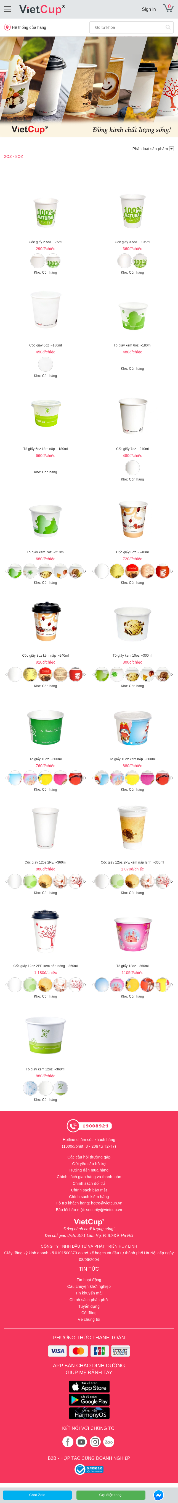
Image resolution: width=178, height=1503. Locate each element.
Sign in (149, 9)
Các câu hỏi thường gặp (88, 1157)
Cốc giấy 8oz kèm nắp (45, 655)
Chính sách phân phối (89, 1300)
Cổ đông (89, 1313)
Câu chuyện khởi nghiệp (89, 1286)
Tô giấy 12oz (132, 966)
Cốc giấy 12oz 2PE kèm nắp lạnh (132, 862)
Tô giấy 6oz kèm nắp (45, 449)
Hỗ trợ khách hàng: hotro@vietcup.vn (89, 1203)
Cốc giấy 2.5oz (45, 242)
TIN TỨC (89, 1269)
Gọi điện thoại (111, 1495)
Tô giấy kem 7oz (46, 552)
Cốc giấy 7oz (132, 449)
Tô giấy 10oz (46, 759)
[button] (85, 571)
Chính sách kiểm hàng (89, 1196)
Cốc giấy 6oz (45, 345)
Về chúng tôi (89, 1319)
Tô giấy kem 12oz (45, 1069)
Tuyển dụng (89, 1306)
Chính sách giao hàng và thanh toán (89, 1177)
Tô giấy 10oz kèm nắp (132, 759)
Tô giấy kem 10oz (132, 655)
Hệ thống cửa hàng (25, 27)
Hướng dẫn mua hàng (89, 1170)
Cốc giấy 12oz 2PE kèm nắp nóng (45, 966)
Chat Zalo (37, 1495)
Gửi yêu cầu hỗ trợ (89, 1164)
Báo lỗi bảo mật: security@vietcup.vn (89, 1209)
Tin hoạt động (89, 1280)
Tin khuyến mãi (88, 1293)
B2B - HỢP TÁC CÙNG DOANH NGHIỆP (89, 1458)
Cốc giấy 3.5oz (132, 242)
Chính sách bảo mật (89, 1190)
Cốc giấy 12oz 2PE (45, 862)
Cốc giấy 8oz (132, 552)
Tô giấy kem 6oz (133, 345)
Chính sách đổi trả (89, 1183)
